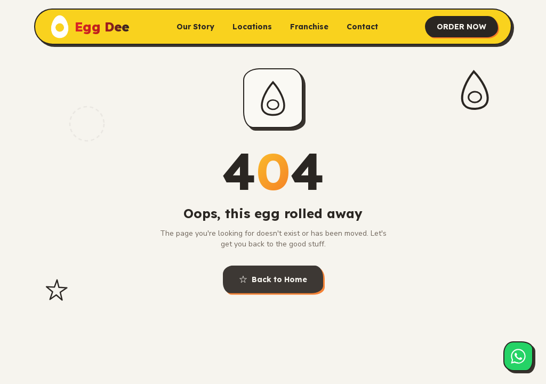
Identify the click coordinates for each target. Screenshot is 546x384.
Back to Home (273, 281)
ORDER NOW (461, 24)
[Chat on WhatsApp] (518, 356)
